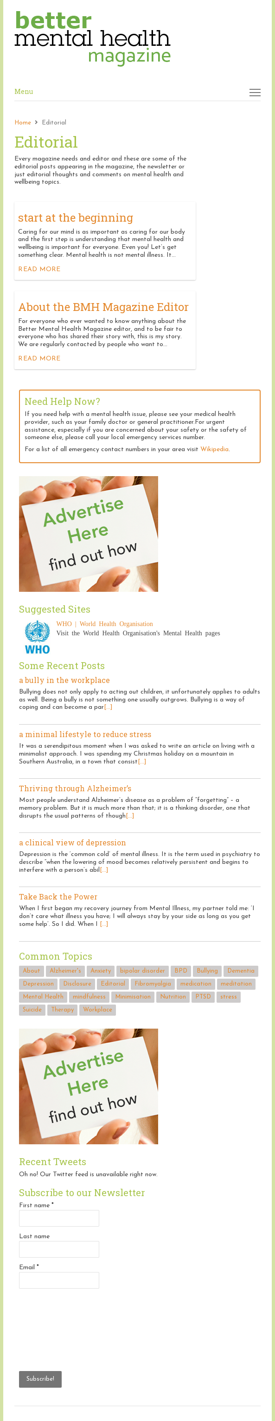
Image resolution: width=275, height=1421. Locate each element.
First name (36, 1205)
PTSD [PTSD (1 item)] (203, 997)
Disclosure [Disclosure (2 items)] (77, 984)
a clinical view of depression (72, 842)
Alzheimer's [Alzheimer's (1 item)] (65, 971)
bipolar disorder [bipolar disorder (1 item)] (142, 971)
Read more (39, 269)
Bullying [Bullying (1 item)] (207, 971)
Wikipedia (214, 449)
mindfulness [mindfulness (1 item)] (89, 997)
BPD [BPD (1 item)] (180, 971)
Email (29, 1267)
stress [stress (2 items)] (228, 997)
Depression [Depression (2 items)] (38, 984)
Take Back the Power (58, 896)
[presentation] (57, 1328)
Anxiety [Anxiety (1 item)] (100, 971)
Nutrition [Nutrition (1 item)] (173, 997)
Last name (34, 1236)
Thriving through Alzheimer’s (75, 788)
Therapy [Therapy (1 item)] (62, 1010)
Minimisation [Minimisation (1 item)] (133, 997)
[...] (108, 707)
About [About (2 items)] (31, 971)
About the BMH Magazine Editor (103, 306)
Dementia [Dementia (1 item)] (241, 971)
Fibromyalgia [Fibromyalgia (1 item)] (152, 984)
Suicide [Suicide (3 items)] (32, 1010)
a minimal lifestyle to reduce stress (85, 734)
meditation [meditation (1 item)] (236, 984)
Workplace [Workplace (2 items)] (97, 1010)
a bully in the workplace (64, 680)
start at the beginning (75, 217)
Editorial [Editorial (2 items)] (113, 984)
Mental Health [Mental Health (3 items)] (43, 997)
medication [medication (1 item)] (195, 984)
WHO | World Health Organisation (104, 623)
